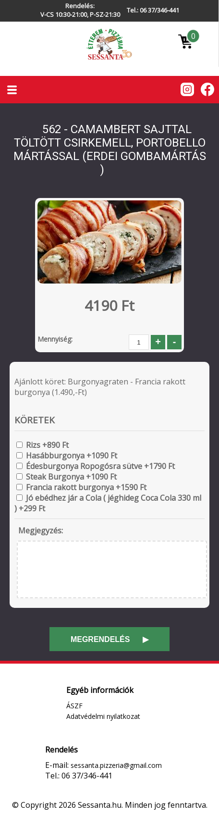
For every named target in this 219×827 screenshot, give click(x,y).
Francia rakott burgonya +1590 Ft (86, 487)
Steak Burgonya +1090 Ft (71, 476)
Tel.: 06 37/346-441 (153, 10)
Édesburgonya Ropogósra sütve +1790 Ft (100, 466)
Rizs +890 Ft (47, 445)
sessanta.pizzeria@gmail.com (116, 765)
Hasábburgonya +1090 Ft (71, 455)
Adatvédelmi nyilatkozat (103, 716)
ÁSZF (74, 705)
